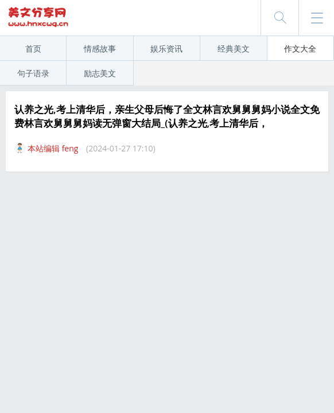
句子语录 (33, 73)
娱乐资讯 (166, 48)
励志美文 (100, 73)
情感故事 (100, 48)
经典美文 (234, 48)
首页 (33, 48)
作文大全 (300, 48)
